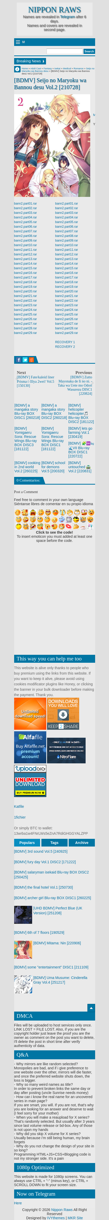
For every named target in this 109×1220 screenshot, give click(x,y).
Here (18, 1203)
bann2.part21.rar (25, 296)
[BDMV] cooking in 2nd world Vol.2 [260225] (27, 467)
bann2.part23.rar (25, 305)
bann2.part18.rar (25, 282)
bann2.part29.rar (25, 333)
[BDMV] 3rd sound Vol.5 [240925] (41, 851)
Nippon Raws (54, 9)
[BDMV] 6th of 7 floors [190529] (39, 932)
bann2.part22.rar (25, 300)
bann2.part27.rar (25, 323)
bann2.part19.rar (25, 287)
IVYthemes (56, 1218)
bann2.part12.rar (25, 254)
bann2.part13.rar (25, 259)
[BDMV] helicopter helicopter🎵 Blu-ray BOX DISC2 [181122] (81, 413)
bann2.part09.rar (25, 240)
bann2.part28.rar (25, 328)
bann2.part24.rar (25, 310)
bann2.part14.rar (25, 263)
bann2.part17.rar (25, 277)
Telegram (67, 17)
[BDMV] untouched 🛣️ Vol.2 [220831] (80, 467)
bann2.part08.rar (25, 236)
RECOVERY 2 (65, 347)
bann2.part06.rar (25, 226)
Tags (54, 843)
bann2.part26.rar (25, 319)
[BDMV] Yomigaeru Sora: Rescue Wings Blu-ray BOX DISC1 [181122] (52, 438)
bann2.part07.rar (25, 231)
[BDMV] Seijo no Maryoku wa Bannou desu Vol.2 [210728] (50, 83)
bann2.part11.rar (25, 250)
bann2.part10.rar (25, 245)
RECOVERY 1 (65, 342)
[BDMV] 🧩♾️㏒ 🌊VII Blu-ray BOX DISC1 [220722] (81, 449)
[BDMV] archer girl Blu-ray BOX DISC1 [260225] (52, 898)
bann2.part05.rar (25, 222)
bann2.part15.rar (25, 268)
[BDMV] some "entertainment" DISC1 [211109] (51, 967)
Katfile (19, 806)
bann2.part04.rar (25, 217)
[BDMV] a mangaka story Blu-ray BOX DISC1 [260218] (27, 411)
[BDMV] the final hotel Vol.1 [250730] (43, 887)
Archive (81, 843)
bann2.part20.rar (25, 291)
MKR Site (75, 1218)
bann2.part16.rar (25, 273)
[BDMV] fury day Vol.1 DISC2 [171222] (45, 862)
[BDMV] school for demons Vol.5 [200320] (53, 467)
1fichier (20, 817)
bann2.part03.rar (25, 213)
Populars (27, 843)
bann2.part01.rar (25, 203)
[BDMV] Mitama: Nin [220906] (57, 943)
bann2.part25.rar (25, 314)
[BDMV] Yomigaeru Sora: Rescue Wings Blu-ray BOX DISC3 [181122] (25, 438)
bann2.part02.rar (25, 208)
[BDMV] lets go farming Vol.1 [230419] (80, 432)
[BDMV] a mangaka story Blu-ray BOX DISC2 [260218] (54, 411)
